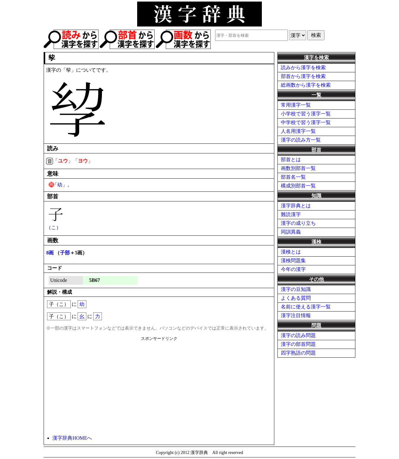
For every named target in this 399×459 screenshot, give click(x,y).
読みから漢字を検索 (303, 67)
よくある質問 (296, 298)
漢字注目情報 (296, 315)
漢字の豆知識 (296, 289)
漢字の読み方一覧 (301, 140)
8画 (50, 252)
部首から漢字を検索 (303, 76)
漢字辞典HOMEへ (72, 438)
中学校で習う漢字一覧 (306, 122)
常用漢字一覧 (296, 105)
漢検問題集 (293, 260)
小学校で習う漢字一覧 (306, 113)
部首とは (291, 159)
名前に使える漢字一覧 (306, 306)
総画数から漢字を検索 (306, 85)
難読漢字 (291, 214)
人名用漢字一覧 (298, 131)
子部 (65, 252)
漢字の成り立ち (298, 223)
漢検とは (291, 251)
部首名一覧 (293, 177)
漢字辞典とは (296, 205)
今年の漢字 (293, 269)
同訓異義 (291, 231)
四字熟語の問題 (298, 352)
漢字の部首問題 (298, 344)
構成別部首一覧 (298, 185)
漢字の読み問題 (298, 335)
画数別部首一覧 (298, 168)
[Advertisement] (159, 385)
